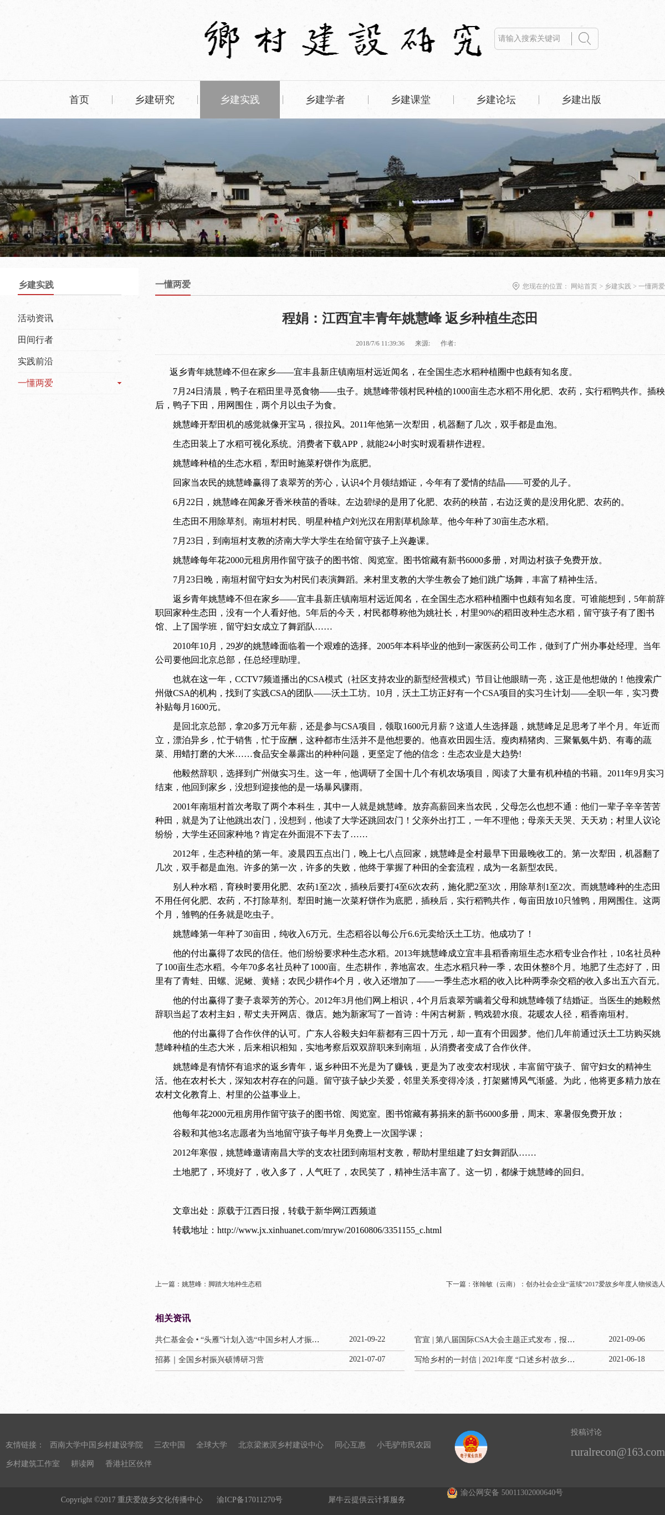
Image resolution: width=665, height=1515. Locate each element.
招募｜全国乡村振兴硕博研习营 (209, 1360)
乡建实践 (618, 286)
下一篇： (555, 1284)
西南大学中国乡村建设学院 (96, 1445)
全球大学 (211, 1445)
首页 (79, 99)
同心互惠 (350, 1445)
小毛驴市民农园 (404, 1445)
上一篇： (208, 1284)
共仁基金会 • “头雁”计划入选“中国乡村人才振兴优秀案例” (254, 1340)
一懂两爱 (651, 286)
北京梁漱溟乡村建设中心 (281, 1445)
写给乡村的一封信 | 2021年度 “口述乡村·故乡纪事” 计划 (509, 1360)
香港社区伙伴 (128, 1464)
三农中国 (169, 1445)
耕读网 (82, 1464)
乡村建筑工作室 (33, 1464)
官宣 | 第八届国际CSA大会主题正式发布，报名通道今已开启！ (522, 1340)
